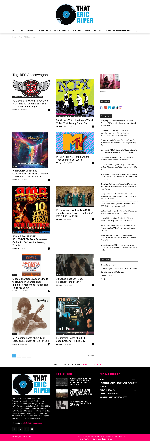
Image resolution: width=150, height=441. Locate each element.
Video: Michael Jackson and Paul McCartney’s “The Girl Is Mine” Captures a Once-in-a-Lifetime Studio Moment (118, 237)
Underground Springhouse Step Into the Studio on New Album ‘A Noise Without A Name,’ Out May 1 (119, 167)
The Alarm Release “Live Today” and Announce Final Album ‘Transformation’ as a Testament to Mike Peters (118, 186)
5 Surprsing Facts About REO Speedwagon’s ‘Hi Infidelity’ (71, 339)
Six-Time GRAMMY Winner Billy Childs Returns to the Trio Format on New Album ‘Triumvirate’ (119, 151)
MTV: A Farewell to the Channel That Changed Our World (73, 158)
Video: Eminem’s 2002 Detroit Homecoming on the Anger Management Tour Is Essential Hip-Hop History (119, 247)
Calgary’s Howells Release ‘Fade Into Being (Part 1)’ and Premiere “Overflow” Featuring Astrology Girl (118, 142)
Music (15, 167)
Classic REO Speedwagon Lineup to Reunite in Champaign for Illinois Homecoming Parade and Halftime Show (30, 283)
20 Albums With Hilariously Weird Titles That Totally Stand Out (74, 122)
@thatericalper (91, 364)
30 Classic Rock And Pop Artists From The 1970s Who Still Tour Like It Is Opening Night (30, 103)
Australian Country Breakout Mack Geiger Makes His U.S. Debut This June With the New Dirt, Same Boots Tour (119, 176)
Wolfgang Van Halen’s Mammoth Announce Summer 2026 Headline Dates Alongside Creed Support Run (118, 123)
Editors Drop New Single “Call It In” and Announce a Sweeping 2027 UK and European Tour (119, 212)
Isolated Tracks (107, 275)
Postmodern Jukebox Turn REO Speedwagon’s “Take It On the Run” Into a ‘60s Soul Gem (74, 213)
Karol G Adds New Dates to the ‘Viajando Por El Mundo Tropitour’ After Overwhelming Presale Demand (118, 228)
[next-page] (29, 355)
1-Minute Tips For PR (109, 265)
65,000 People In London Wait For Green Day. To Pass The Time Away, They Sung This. (81, 393)
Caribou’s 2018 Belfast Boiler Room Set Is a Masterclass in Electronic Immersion (117, 158)
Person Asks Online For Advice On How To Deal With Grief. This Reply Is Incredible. (80, 382)
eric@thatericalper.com (32, 423)
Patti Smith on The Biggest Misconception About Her (80, 403)
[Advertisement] (75, 56)
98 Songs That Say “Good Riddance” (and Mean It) (70, 280)
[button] (137, 30)
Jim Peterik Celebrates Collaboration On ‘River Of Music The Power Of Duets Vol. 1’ (30, 173)
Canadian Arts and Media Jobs (112, 272)
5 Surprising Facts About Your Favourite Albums (27, 97)
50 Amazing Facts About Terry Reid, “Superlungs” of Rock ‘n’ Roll (30, 339)
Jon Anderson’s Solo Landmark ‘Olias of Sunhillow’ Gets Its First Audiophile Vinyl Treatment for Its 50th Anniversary (115, 133)
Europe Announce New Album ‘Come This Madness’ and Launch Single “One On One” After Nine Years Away (119, 196)
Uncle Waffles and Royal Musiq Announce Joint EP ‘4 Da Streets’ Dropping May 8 (118, 205)
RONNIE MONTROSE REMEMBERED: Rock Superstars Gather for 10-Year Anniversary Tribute (29, 241)
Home (14, 37)
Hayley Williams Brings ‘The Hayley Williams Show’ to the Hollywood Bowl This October (117, 219)
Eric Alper (15, 110)
